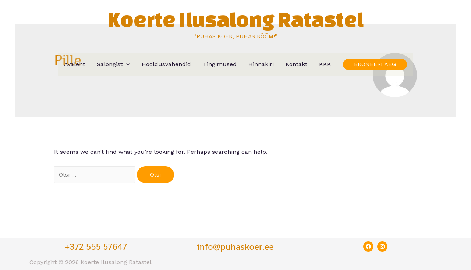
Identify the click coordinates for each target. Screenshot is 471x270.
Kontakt (296, 64)
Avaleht (74, 64)
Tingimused (220, 64)
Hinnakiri (261, 64)
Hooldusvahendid (166, 64)
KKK (325, 64)
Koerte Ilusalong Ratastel (235, 19)
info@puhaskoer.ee (235, 246)
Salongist (110, 64)
